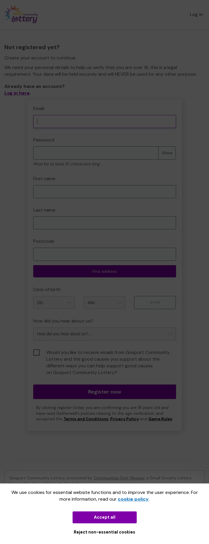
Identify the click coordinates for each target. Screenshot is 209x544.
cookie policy (133, 499)
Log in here (17, 93)
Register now (104, 391)
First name (44, 179)
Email (38, 108)
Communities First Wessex (119, 478)
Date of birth (47, 289)
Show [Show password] (167, 152)
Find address (104, 271)
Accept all (104, 517)
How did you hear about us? (63, 321)
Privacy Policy (124, 419)
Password (43, 140)
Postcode (43, 241)
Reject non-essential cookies (104, 532)
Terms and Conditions (86, 419)
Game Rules (160, 419)
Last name (44, 210)
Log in (196, 14)
